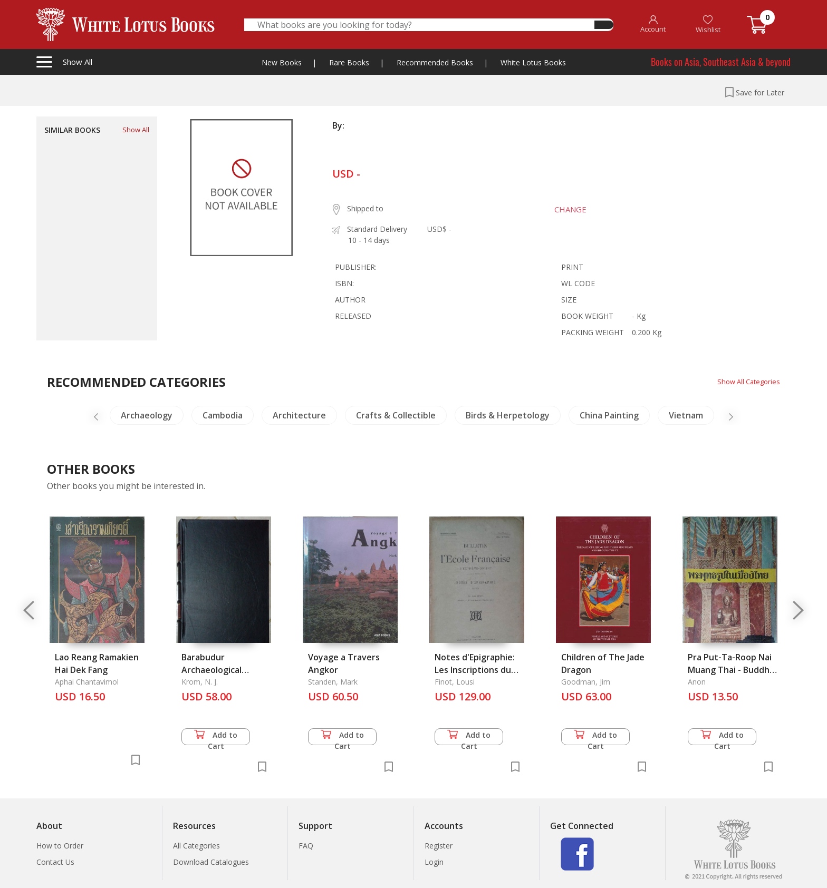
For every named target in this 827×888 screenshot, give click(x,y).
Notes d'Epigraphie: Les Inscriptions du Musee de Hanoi (475, 669)
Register (439, 846)
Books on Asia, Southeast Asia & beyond (721, 62)
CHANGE (565, 209)
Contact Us (55, 862)
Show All (135, 129)
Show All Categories (746, 381)
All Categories (196, 846)
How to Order (59, 846)
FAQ (306, 846)
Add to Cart (215, 737)
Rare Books (349, 62)
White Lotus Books (533, 62)
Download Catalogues (211, 862)
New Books (282, 62)
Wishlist (708, 24)
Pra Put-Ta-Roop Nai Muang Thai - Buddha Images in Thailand (731, 669)
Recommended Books (435, 62)
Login (434, 862)
